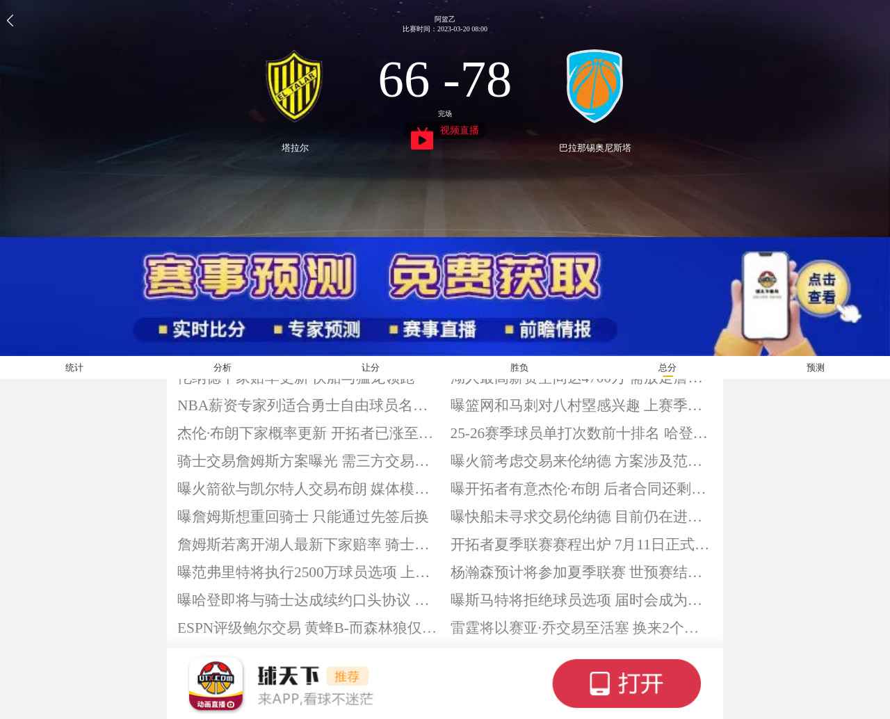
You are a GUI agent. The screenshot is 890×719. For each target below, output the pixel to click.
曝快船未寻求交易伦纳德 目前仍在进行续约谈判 (582, 516)
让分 (371, 367)
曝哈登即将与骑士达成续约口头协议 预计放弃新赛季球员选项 (308, 600)
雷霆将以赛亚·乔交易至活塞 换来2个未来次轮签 (582, 628)
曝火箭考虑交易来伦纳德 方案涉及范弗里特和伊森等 (582, 461)
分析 (222, 367)
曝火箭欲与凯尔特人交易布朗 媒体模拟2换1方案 (308, 488)
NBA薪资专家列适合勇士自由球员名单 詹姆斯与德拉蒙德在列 (308, 405)
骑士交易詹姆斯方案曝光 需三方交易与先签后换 (308, 461)
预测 (816, 367)
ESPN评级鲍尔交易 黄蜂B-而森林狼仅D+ (308, 628)
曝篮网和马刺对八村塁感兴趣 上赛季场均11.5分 (582, 405)
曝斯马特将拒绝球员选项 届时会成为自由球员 (582, 600)
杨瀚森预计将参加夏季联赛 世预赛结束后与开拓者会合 (582, 572)
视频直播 (445, 132)
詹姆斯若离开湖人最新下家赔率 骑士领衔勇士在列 (308, 544)
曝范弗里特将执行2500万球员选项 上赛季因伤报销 (308, 572)
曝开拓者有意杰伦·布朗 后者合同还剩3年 (582, 488)
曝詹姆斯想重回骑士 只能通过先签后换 (303, 516)
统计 (74, 367)
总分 (667, 367)
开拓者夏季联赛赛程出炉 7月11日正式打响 (582, 544)
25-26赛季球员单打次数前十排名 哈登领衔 (582, 433)
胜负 (519, 367)
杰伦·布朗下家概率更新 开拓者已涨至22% (308, 433)
